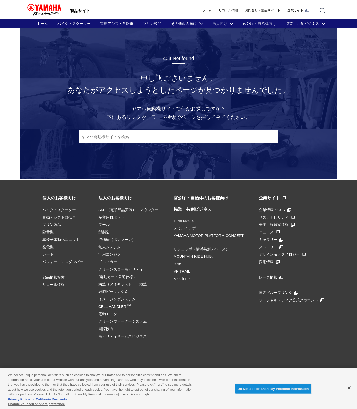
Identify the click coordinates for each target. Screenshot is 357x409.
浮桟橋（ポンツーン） (117, 239)
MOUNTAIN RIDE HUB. (193, 256)
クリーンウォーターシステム (122, 321)
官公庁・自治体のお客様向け (201, 198)
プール (104, 224)
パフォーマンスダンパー (62, 262)
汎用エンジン (109, 254)
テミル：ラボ (185, 228)
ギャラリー (271, 239)
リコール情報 (228, 10)
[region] (178, 388)
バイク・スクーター (74, 23)
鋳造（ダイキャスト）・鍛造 (122, 284)
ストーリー (271, 247)
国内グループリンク (278, 292)
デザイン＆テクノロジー (282, 254)
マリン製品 (152, 23)
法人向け (219, 23)
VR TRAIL (182, 271)
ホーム (207, 10)
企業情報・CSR (275, 210)
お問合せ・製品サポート (262, 10)
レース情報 (271, 277)
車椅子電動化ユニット (61, 239)
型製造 (104, 232)
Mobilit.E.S (182, 279)
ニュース (269, 232)
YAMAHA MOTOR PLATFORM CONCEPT (209, 235)
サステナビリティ (277, 217)
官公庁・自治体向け (259, 23)
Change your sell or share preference (36, 404)
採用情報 (269, 262)
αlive (177, 264)
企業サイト (298, 10)
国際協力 (105, 329)
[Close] (349, 387)
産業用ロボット (111, 217)
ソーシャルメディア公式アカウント (291, 300)
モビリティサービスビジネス (122, 336)
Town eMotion (185, 221)
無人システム (109, 247)
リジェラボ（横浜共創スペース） (201, 249)
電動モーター (109, 314)
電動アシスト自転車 (116, 23)
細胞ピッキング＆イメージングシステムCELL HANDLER (117, 299)
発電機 (48, 247)
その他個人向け (184, 23)
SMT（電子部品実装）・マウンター (128, 210)
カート (48, 254)
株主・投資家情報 (277, 224)
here (159, 384)
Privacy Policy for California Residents (37, 399)
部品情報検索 (53, 277)
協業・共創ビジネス (302, 23)
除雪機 (48, 232)
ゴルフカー (107, 262)
